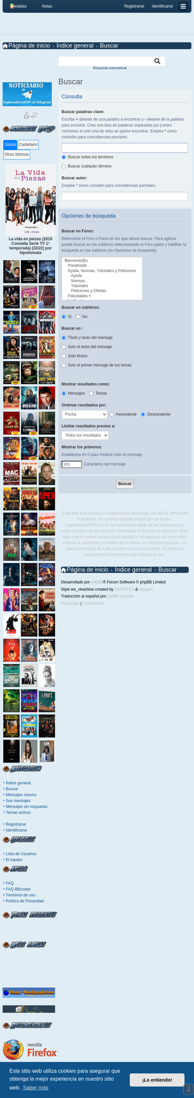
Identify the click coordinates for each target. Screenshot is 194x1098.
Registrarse (16, 824)
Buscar (12, 789)
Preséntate (102, 265)
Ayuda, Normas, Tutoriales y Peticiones (102, 270)
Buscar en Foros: (78, 231)
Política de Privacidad (25, 901)
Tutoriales (102, 286)
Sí (67, 316)
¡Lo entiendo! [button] (157, 1080)
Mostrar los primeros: (82, 447)
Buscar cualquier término (86, 166)
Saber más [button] (35, 1087)
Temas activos (18, 812)
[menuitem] (44, 6)
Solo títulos (74, 356)
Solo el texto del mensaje (87, 346)
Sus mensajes (18, 800)
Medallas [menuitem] (19, 6)
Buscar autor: (74, 178)
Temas (98, 393)
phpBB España (120, 596)
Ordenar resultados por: (84, 405)
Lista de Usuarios (21, 854)
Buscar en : (72, 328)
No (81, 316)
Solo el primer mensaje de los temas (96, 365)
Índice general (18, 783)
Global (10, 144)
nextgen (146, 589)
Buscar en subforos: (81, 307)
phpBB (97, 582)
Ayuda (102, 275)
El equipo (14, 859)
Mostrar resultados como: (86, 384)
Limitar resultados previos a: (88, 426)
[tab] (10, 145)
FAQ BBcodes (18, 889)
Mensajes (73, 393)
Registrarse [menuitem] (134, 6)
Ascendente (123, 414)
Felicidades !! (102, 296)
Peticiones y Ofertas (102, 290)
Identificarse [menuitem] (162, 6)
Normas (102, 281)
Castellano (28, 144)
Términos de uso (20, 895)
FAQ (10, 883)
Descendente (155, 414)
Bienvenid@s (102, 260)
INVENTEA (124, 589)
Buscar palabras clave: (83, 111)
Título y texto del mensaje (87, 337)
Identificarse (16, 830)
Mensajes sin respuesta (26, 806)
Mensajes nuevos (21, 795)
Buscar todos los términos (87, 157)
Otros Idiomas (17, 154)
